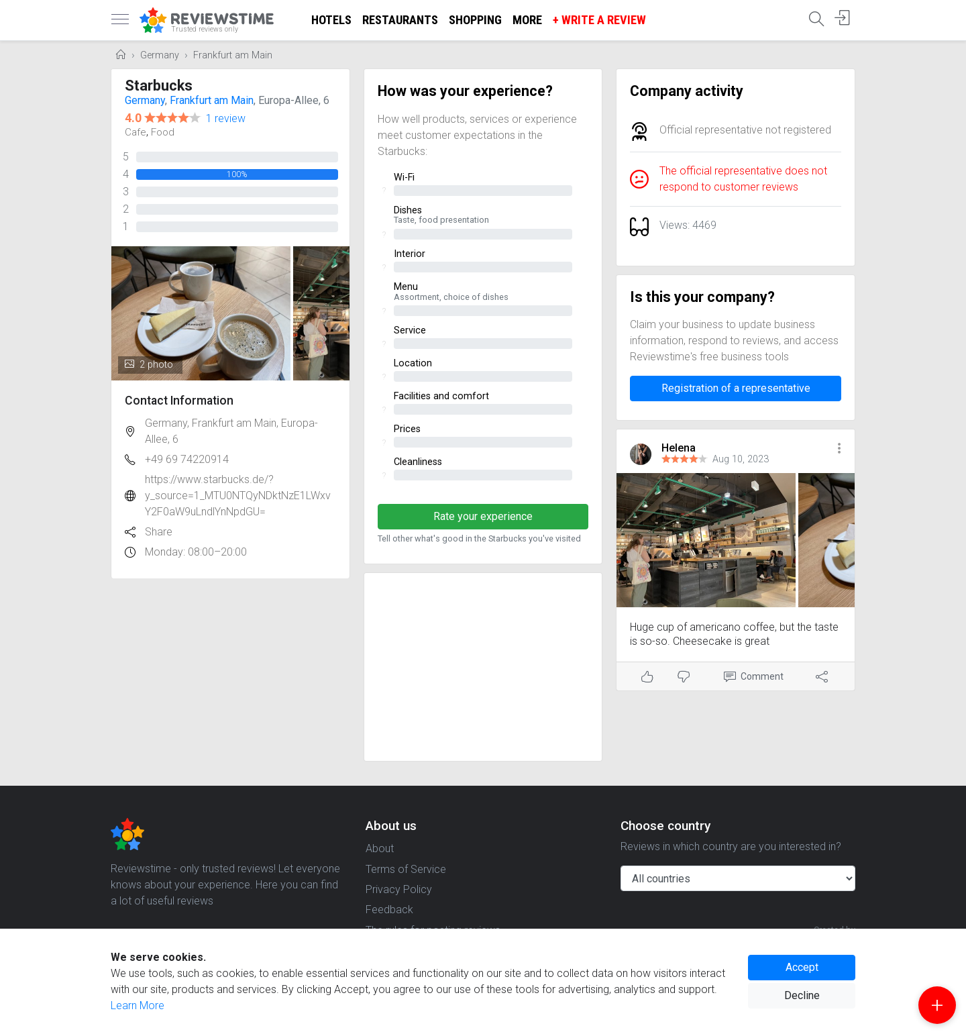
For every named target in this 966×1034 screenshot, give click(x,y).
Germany (159, 55)
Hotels (331, 20)
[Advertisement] (483, 667)
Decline (802, 995)
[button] (839, 449)
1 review (226, 118)
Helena (678, 448)
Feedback (389, 909)
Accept (802, 967)
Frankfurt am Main (232, 55)
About (380, 848)
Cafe (135, 132)
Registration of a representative (735, 388)
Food (162, 132)
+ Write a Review (599, 20)
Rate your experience (483, 516)
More (527, 20)
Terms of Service (406, 869)
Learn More (137, 1005)
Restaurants (400, 20)
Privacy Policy (399, 889)
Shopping (475, 20)
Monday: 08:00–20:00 (196, 552)
